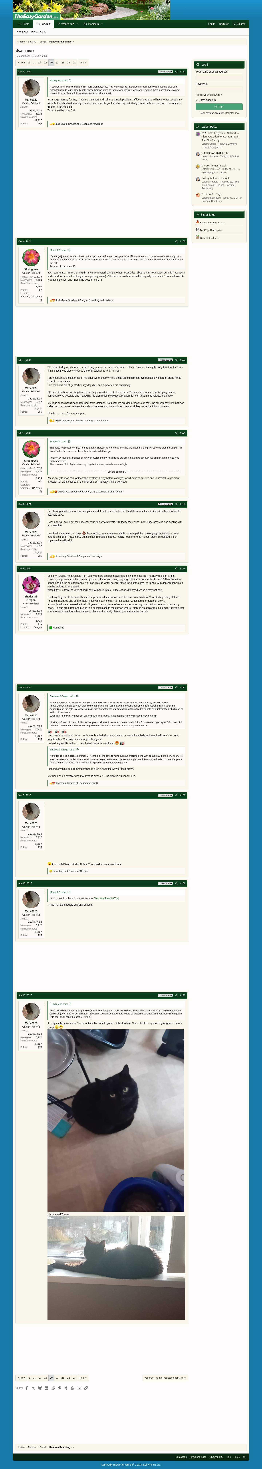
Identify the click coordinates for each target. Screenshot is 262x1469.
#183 (182, 359)
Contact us (181, 1457)
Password (201, 83)
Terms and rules (197, 1457)
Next (82, 62)
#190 (182, 995)
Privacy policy (216, 1457)
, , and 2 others (84, 300)
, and (79, 124)
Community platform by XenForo (131, 1465)
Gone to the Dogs (212, 194)
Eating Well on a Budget (215, 177)
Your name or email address (212, 71)
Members (93, 23)
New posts (22, 31)
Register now (232, 112)
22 (68, 62)
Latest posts (209, 126)
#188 (182, 795)
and (70, 871)
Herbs (205, 159)
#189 (182, 883)
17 (40, 62)
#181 (182, 71)
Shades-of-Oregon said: (62, 696)
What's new (67, 23)
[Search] (239, 24)
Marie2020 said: (58, 250)
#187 (182, 687)
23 (74, 62)
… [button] (34, 62)
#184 (182, 432)
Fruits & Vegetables (212, 146)
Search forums (38, 31)
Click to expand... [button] (117, 471)
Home (26, 23)
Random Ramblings (212, 200)
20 (57, 62)
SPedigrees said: (59, 80)
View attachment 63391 (106, 898)
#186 (182, 568)
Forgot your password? (209, 94)
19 (51, 62)
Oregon (38, 627)
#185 (182, 504)
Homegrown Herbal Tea (215, 152)
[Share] (176, 71)
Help (228, 1457)
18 (45, 62)
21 (62, 62)
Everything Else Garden (214, 172)
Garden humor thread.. (214, 165)
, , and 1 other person (90, 491)
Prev (22, 62)
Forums (45, 23)
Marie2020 (24, 56)
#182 (182, 241)
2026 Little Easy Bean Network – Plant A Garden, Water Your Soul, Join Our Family (220, 136)
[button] (77, 24)
